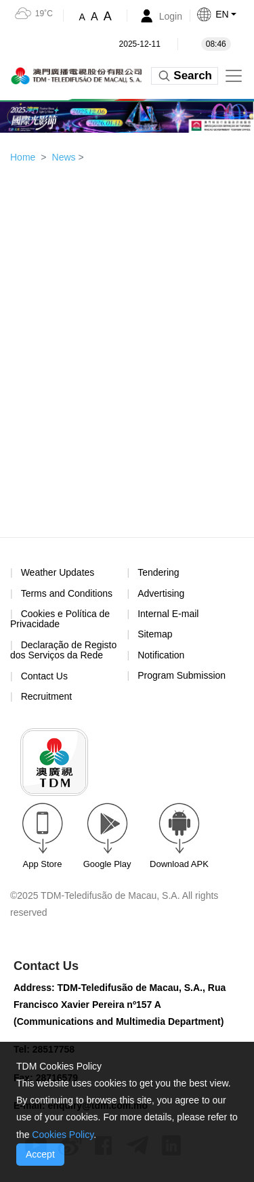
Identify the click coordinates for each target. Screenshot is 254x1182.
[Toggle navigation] (234, 76)
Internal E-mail (167, 613)
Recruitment (46, 696)
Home (22, 157)
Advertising (160, 593)
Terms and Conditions (66, 594)
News (64, 157)
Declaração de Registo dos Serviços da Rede (63, 649)
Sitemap (154, 634)
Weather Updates (58, 572)
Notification (160, 655)
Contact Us (44, 676)
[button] (225, 14)
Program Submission (181, 675)
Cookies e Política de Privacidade (60, 618)
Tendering (158, 572)
